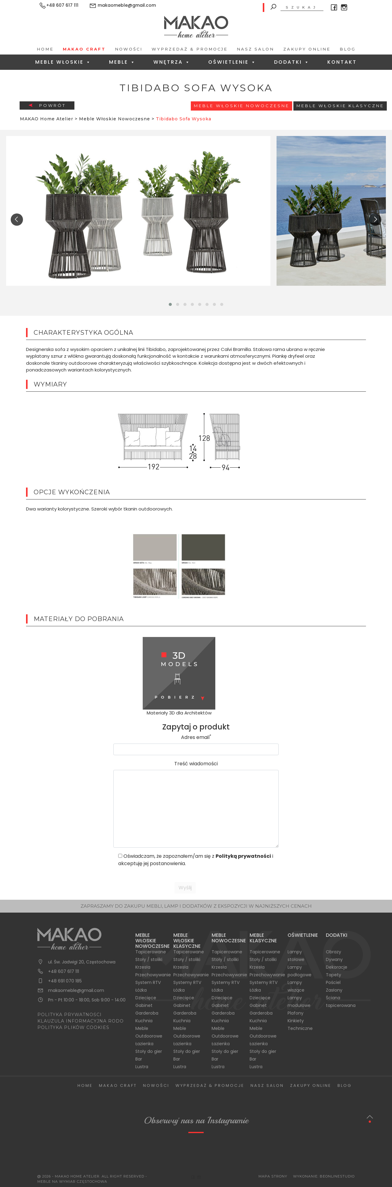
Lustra (141, 1067)
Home (45, 49)
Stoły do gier (148, 1051)
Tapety (333, 975)
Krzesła (142, 967)
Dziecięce (145, 998)
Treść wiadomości (196, 763)
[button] (170, 304)
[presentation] (17, 219)
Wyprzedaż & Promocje (190, 49)
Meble (122, 62)
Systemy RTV (187, 982)
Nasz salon (255, 49)
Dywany (334, 959)
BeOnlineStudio (337, 1176)
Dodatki (292, 62)
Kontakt (342, 62)
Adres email (196, 737)
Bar (138, 1059)
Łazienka (144, 1044)
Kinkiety (296, 1021)
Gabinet (144, 1005)
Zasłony (334, 990)
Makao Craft (84, 49)
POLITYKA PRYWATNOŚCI (69, 1014)
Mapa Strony (272, 1176)
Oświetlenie (232, 62)
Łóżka (141, 990)
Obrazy (333, 952)
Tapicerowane (150, 952)
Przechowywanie (153, 975)
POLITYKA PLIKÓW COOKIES (73, 1027)
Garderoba (146, 1013)
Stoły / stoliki (148, 959)
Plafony (295, 1013)
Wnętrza (171, 62)
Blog (348, 49)
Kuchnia (144, 1021)
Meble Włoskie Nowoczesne (241, 105)
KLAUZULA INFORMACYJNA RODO (80, 1021)
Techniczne (300, 1028)
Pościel (333, 982)
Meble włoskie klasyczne (340, 105)
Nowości (128, 49)
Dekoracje (336, 967)
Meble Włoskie (63, 62)
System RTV (148, 982)
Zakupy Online (306, 49)
